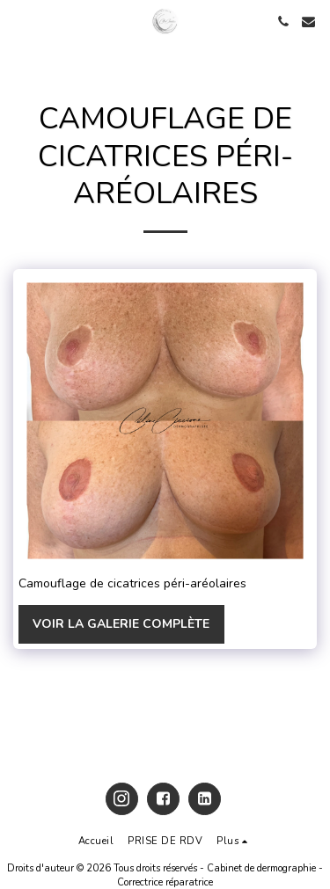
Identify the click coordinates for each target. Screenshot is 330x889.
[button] (19, 21)
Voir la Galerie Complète (121, 624)
